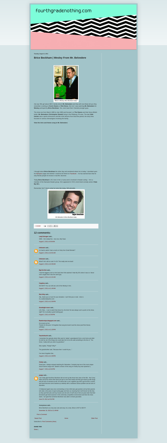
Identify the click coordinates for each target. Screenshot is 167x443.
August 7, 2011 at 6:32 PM (47, 369)
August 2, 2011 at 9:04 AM (47, 241)
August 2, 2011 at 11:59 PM (47, 356)
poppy (41, 375)
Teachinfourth (43, 335)
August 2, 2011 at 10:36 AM (47, 264)
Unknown (42, 247)
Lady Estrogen (43, 236)
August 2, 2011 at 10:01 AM (47, 253)
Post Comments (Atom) (49, 421)
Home (66, 418)
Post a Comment (42, 414)
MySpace (39, 173)
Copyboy (42, 283)
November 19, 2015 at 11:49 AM (48, 410)
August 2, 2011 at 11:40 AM (47, 288)
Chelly (41, 362)
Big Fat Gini (43, 270)
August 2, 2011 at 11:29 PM (47, 329)
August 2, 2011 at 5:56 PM (47, 314)
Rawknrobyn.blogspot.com (47, 320)
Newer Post (38, 418)
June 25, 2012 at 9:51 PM (46, 399)
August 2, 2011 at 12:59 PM (47, 301)
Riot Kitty (42, 294)
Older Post (94, 418)
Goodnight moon (44, 307)
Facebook (73, 173)
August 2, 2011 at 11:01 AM (47, 277)
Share (36, 429)
